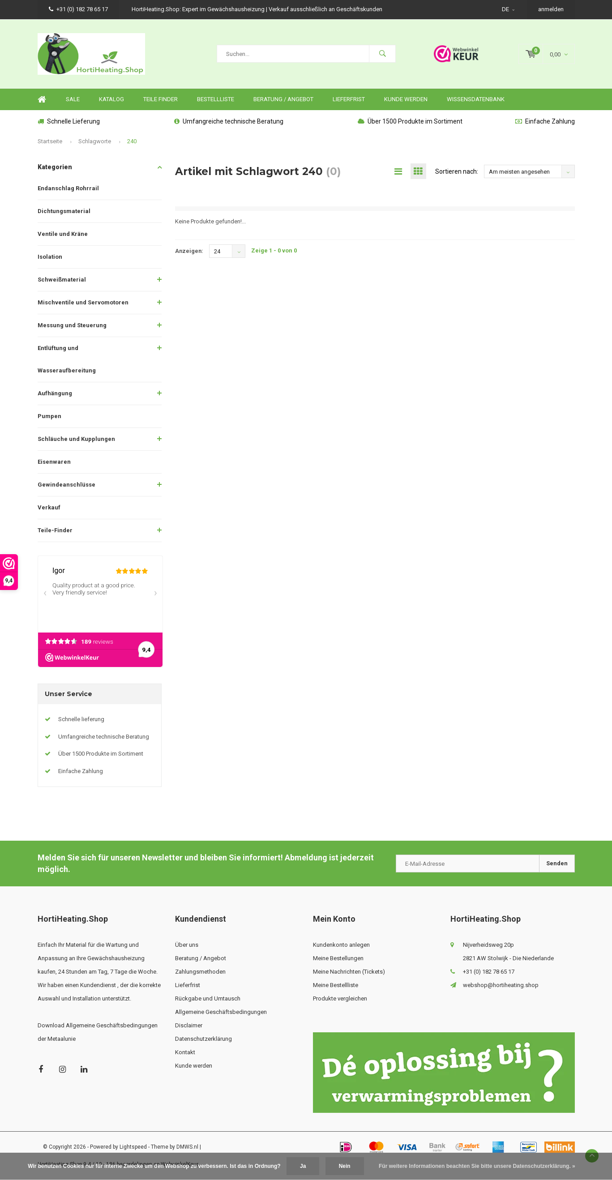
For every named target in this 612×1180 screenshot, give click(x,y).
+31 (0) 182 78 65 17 (78, 9)
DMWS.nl (187, 1147)
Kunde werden (406, 99)
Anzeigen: (189, 251)
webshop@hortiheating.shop (501, 985)
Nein (345, 1166)
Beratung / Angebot (283, 99)
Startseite (50, 141)
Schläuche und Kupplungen (76, 439)
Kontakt (185, 1052)
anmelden (551, 9)
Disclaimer (188, 1025)
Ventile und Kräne (63, 234)
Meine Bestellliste (335, 985)
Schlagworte (94, 141)
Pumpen (49, 416)
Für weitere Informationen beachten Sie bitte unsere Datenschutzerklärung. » (477, 1166)
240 (132, 141)
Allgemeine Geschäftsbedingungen (221, 1012)
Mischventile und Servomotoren (83, 302)
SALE (73, 99)
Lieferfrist (349, 99)
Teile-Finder (55, 530)
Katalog (111, 99)
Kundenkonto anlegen (341, 944)
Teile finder (160, 99)
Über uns (186, 944)
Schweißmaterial (62, 279)
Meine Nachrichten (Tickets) (349, 971)
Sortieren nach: (456, 171)
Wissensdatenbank (476, 99)
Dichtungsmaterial (64, 211)
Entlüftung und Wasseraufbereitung (67, 359)
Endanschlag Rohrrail (68, 188)
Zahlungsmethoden (200, 971)
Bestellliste (215, 99)
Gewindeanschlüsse (66, 484)
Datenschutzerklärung (203, 1038)
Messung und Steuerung (72, 325)
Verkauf (49, 507)
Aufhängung (55, 393)
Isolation (50, 256)
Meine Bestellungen (338, 958)
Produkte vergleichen (340, 998)
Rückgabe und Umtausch (207, 998)
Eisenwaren (54, 461)
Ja (303, 1166)
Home (42, 100)
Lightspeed (133, 1147)
